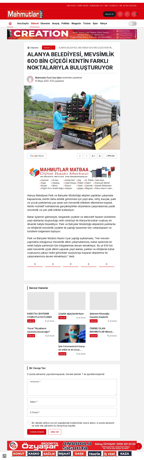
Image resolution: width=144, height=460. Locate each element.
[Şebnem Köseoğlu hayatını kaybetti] (103, 307)
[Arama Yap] (120, 14)
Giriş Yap (55, 432)
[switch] (133, 23)
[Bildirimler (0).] (134, 14)
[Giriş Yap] (127, 14)
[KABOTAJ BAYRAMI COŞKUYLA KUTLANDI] (40, 307)
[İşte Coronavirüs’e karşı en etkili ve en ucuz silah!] (72, 340)
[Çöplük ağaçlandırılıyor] (72, 307)
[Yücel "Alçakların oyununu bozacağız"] (40, 340)
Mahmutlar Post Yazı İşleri (48, 77)
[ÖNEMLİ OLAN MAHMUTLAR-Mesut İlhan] (103, 340)
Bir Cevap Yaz (37, 368)
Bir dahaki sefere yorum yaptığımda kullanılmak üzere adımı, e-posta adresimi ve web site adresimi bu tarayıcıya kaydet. (73, 424)
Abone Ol (109, 14)
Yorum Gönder (37, 432)
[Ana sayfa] (10, 23)
